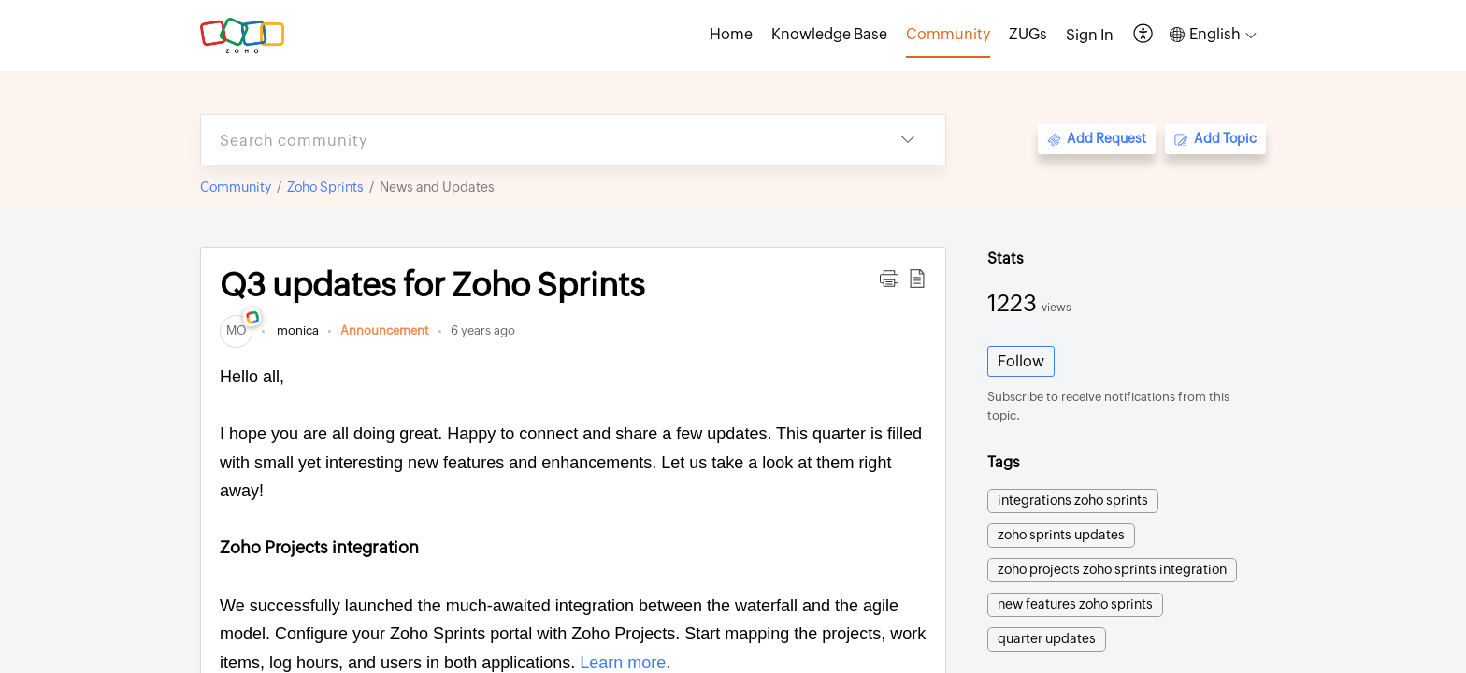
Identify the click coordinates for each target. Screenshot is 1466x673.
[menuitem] (1089, 35)
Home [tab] (731, 34)
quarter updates (1047, 638)
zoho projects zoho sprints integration (1112, 569)
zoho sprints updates (1061, 534)
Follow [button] (1021, 361)
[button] (1144, 35)
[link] (236, 330)
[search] (535, 140)
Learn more (620, 662)
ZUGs (1028, 34)
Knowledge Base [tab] (829, 34)
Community (235, 186)
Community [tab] (948, 34)
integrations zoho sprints (1073, 500)
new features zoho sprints (1075, 603)
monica (296, 330)
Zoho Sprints (325, 186)
